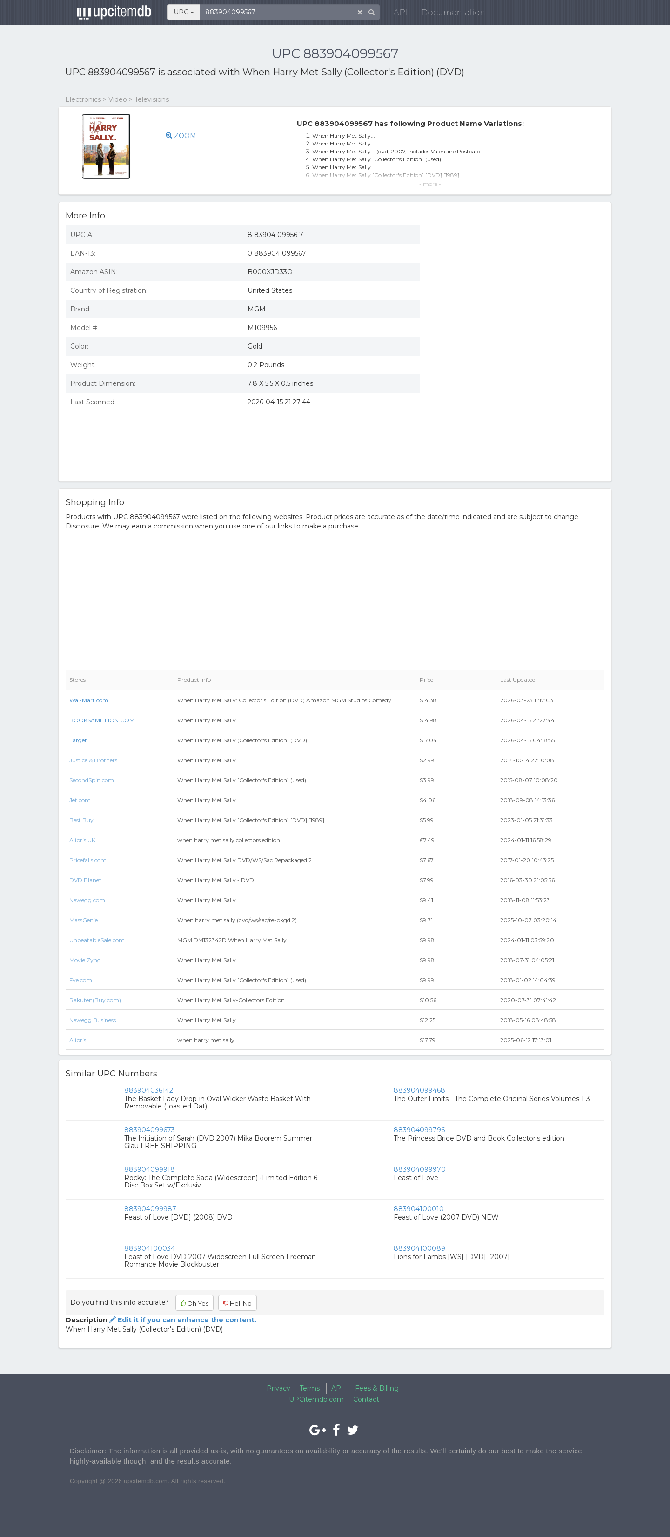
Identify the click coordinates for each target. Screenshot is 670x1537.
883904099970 (420, 1169)
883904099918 (149, 1169)
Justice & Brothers (93, 760)
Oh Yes (194, 1303)
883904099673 (149, 1130)
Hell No (237, 1303)
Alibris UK (82, 840)
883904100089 (419, 1248)
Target (78, 740)
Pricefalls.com (88, 860)
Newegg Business (92, 1019)
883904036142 (148, 1090)
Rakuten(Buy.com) (95, 999)
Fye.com (80, 979)
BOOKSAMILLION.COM (101, 720)
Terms (310, 1388)
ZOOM (181, 136)
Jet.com (80, 800)
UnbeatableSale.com (97, 940)
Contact (366, 1399)
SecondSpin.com (91, 780)
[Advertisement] (519, 407)
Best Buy (81, 820)
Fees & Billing (377, 1388)
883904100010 (419, 1209)
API (396, 14)
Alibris (77, 1039)
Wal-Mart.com (88, 700)
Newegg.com (87, 900)
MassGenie (83, 920)
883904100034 (149, 1248)
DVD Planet (85, 880)
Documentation (449, 14)
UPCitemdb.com (316, 1399)
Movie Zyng (85, 960)
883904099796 (419, 1130)
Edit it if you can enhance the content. (181, 1320)
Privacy (278, 1388)
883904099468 (419, 1090)
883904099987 (150, 1209)
